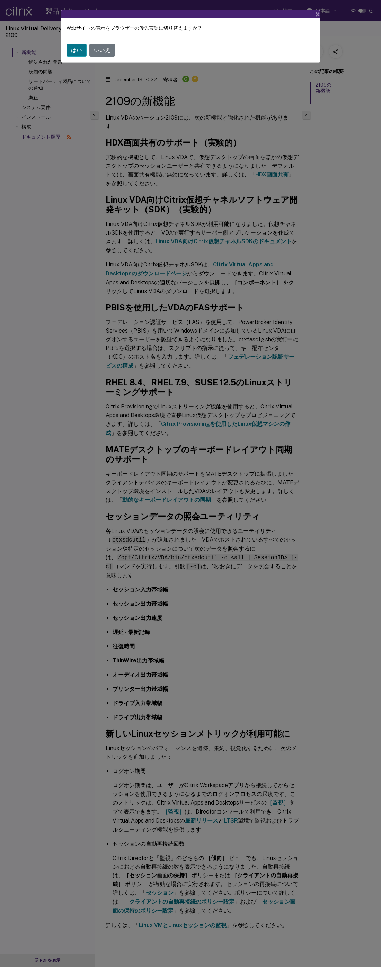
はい (76, 50)
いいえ (102, 50)
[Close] (318, 14)
